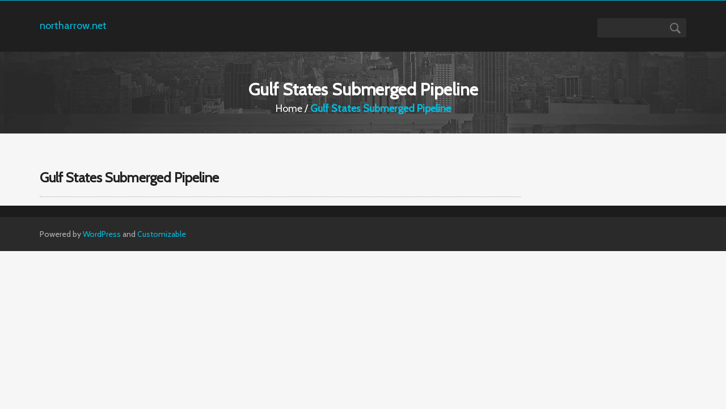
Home (289, 108)
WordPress (102, 234)
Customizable (161, 234)
